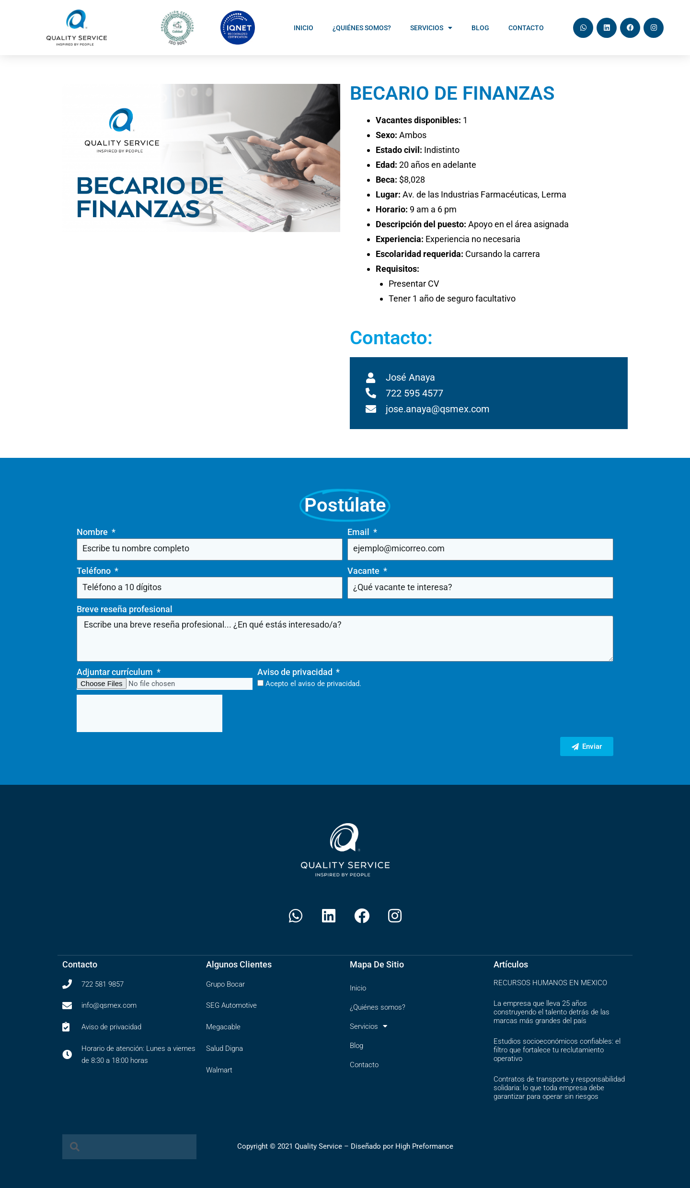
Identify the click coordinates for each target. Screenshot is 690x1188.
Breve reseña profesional (124, 609)
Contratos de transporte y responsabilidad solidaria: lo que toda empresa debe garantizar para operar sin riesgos (559, 1088)
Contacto (526, 28)
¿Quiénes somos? (362, 28)
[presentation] (149, 713)
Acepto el (313, 683)
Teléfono (95, 571)
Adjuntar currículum (116, 672)
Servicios (431, 28)
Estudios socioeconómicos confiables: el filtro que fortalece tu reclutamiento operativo (557, 1050)
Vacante (364, 571)
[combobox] (129, 1146)
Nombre (93, 532)
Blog (480, 28)
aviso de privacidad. (329, 683)
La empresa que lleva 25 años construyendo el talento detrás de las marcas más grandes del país (552, 1012)
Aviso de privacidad (295, 672)
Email (359, 532)
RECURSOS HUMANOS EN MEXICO (550, 982)
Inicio (303, 28)
